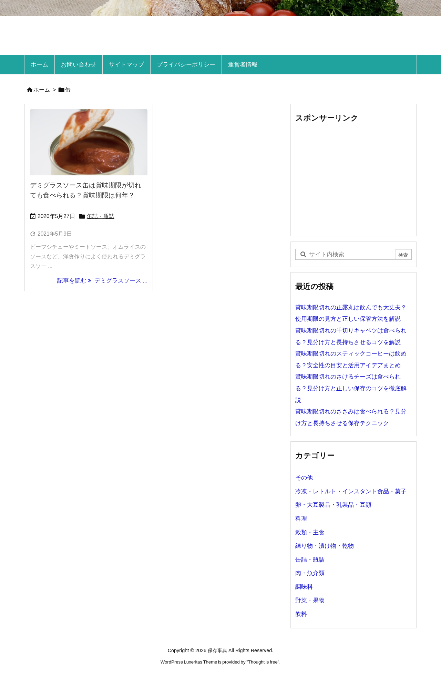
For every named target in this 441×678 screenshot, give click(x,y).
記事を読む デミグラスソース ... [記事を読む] (102, 280)
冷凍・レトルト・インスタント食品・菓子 (351, 491)
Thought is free (263, 662)
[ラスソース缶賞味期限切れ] (88, 142)
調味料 (304, 587)
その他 (304, 477)
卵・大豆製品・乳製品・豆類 (333, 505)
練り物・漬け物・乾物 (324, 546)
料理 (301, 518)
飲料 (301, 614)
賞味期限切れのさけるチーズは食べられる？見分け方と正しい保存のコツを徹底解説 (351, 388)
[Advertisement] (353, 179)
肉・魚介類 (310, 573)
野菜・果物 (310, 600)
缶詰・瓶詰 (100, 216)
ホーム (41, 90)
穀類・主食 (310, 532)
